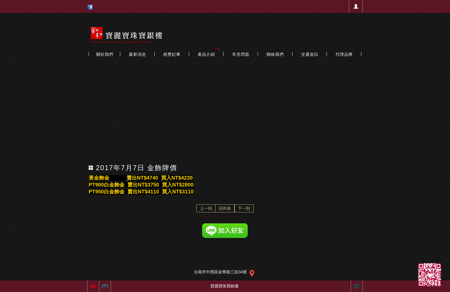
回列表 (225, 208)
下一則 (244, 208)
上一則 (206, 208)
